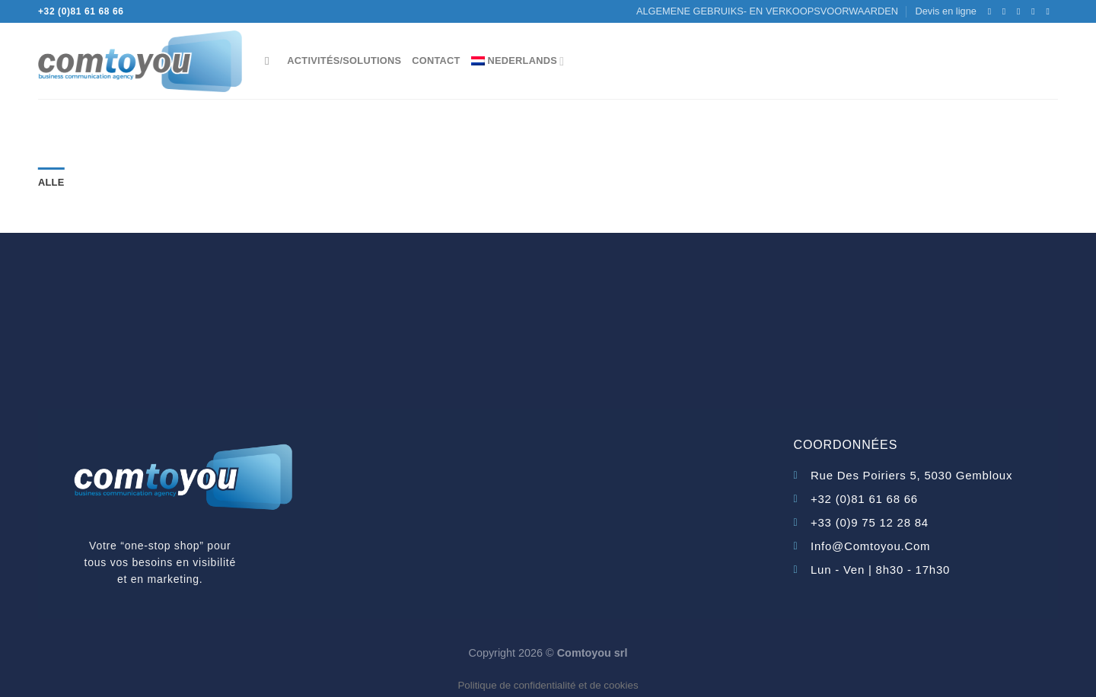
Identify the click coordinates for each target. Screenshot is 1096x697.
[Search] (270, 60)
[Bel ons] (1035, 11)
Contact (436, 60)
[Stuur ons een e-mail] (1021, 11)
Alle (51, 182)
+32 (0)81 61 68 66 (81, 11)
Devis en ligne (945, 11)
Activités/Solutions (344, 60)
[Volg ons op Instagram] (1007, 11)
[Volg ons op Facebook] (992, 11)
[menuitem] (518, 61)
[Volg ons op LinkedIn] (1050, 11)
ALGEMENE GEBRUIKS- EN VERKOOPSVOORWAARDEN (767, 11)
